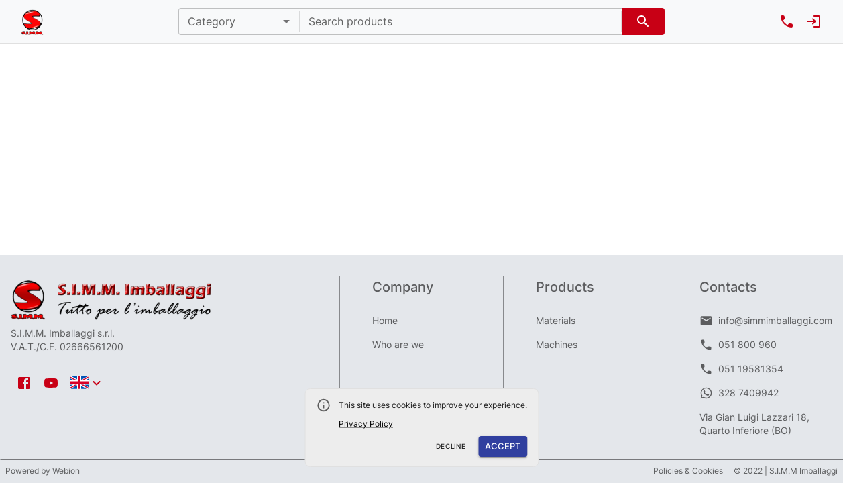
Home (385, 320)
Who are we (398, 344)
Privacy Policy (366, 424)
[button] (238, 21)
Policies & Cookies (688, 471)
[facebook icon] (24, 383)
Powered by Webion (42, 471)
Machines (556, 344)
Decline (451, 446)
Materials (555, 320)
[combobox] (460, 21)
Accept (502, 446)
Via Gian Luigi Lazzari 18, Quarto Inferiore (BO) (754, 423)
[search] (643, 21)
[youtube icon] (51, 383)
